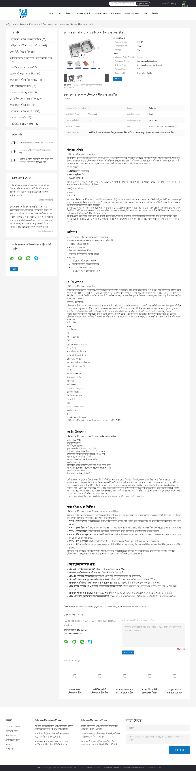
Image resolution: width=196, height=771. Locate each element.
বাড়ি (51, 13)
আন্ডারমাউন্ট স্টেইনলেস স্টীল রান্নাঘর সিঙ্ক (31, 58)
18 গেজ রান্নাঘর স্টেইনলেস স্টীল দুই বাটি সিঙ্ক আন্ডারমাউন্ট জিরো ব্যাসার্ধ (101, 735)
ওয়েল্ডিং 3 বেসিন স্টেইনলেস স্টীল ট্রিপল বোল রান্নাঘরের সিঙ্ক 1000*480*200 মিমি (99, 743)
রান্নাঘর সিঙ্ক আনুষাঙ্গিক (21, 92)
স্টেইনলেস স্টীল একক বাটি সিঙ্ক (25, 39)
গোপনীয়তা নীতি (43, 768)
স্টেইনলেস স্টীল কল (20, 105)
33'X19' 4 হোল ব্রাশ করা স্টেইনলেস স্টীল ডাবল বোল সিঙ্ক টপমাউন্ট (124, 691)
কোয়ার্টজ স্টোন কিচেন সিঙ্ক (23, 98)
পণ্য (59, 13)
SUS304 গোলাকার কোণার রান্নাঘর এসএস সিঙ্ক (36, 143)
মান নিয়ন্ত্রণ (116, 13)
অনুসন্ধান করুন (142, 4)
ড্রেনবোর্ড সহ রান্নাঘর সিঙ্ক (22, 73)
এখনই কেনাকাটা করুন (76, 417)
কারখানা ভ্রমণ (100, 13)
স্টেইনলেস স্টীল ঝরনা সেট (23, 111)
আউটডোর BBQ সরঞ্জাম (22, 123)
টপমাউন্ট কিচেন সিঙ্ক (20, 51)
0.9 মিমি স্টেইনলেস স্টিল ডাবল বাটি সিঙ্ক (135, 607)
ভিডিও (68, 13)
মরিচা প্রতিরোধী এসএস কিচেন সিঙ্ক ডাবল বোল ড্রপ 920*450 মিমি (99, 727)
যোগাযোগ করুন (132, 13)
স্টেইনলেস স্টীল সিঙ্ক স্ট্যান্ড (23, 79)
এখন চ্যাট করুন (168, 3)
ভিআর (155, 13)
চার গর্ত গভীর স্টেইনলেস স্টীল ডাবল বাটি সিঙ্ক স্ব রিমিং (74, 691)
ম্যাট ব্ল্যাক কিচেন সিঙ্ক (20, 86)
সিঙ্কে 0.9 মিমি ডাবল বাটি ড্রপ (108, 607)
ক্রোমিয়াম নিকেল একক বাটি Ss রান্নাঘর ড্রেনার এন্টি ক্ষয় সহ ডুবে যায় (52, 735)
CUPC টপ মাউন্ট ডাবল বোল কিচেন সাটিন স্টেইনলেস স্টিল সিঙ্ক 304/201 (149, 691)
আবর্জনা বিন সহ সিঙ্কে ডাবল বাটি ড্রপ (82, 607)
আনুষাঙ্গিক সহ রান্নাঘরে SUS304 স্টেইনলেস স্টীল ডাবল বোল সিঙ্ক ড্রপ (174, 691)
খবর (145, 13)
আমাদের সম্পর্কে (83, 13)
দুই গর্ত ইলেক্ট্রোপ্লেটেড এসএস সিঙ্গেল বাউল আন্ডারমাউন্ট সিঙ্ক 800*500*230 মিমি (54, 727)
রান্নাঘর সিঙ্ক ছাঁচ (18, 117)
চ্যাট (117, 79)
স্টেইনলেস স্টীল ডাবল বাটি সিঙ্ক (32, 24)
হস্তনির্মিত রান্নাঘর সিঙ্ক (21, 67)
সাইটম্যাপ (10, 749)
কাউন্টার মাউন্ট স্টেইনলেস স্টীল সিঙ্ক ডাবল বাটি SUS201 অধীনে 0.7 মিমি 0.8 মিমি (99, 691)
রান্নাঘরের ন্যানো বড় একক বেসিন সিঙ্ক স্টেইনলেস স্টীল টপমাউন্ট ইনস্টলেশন (51, 743)
